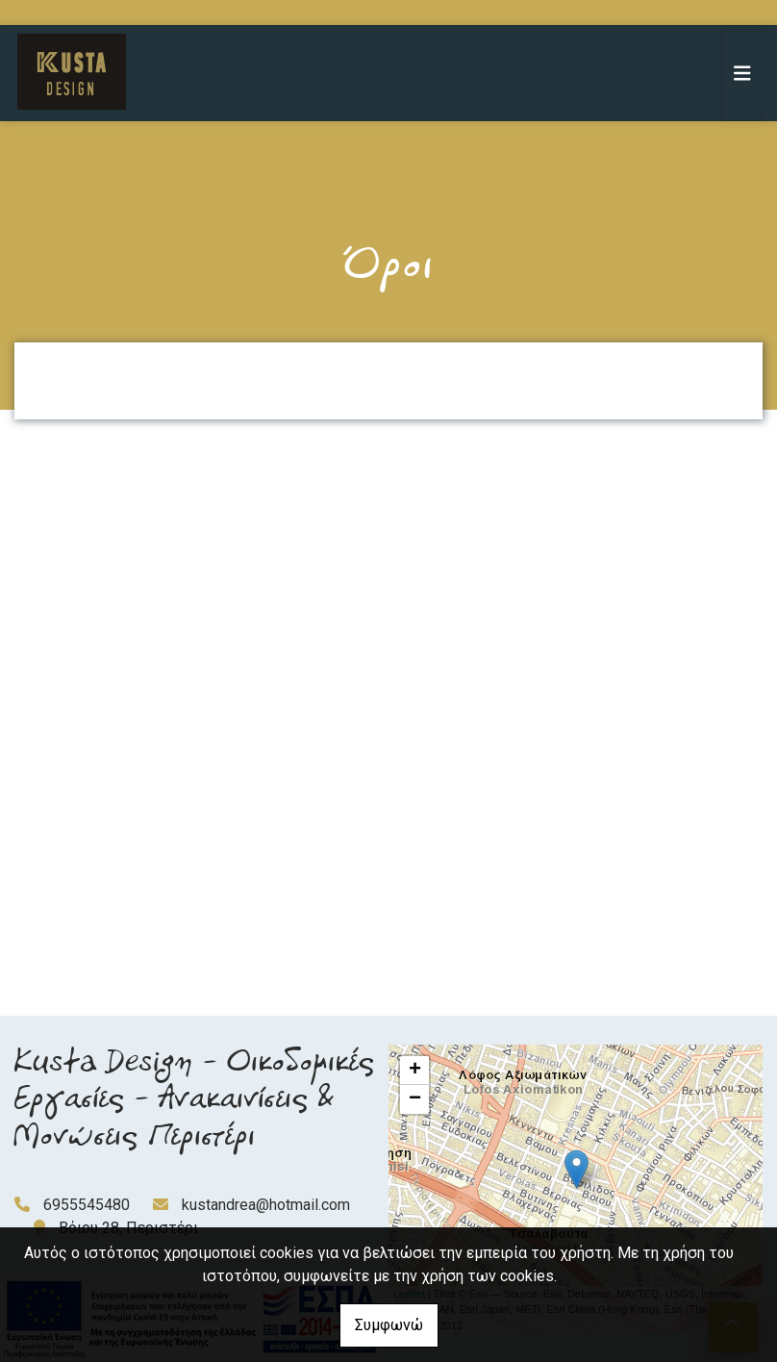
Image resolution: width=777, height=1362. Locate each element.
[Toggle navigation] (742, 73)
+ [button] (415, 1070)
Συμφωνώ (389, 1325)
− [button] (415, 1099)
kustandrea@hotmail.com (266, 1205)
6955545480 (86, 1205)
